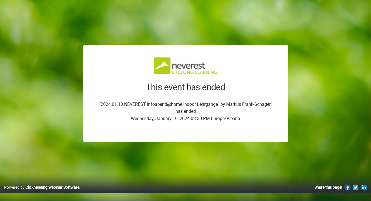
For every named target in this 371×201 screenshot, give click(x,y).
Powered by (41, 193)
